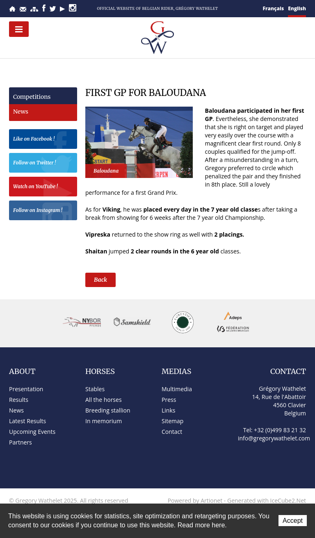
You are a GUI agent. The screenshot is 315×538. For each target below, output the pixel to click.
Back (100, 279)
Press (169, 400)
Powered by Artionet (195, 500)
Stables (95, 389)
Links (168, 410)
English (297, 8)
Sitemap (34, 9)
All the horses (103, 400)
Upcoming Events (32, 431)
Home (12, 8)
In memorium (103, 421)
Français (273, 8)
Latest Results (27, 421)
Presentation (26, 389)
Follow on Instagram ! (43, 211)
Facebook (44, 8)
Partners (20, 442)
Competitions (31, 96)
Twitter (53, 8)
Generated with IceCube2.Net (266, 500)
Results (18, 400)
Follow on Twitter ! (43, 164)
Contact (23, 9)
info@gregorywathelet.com (274, 438)
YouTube (62, 9)
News (20, 111)
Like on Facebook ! (43, 140)
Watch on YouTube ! (43, 187)
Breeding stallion (107, 410)
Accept (293, 520)
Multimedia (177, 389)
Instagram (72, 7)
